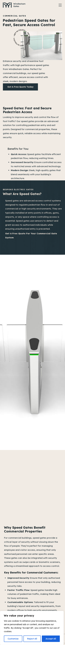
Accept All (51, 638)
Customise (13, 638)
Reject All (32, 638)
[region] (32, 628)
